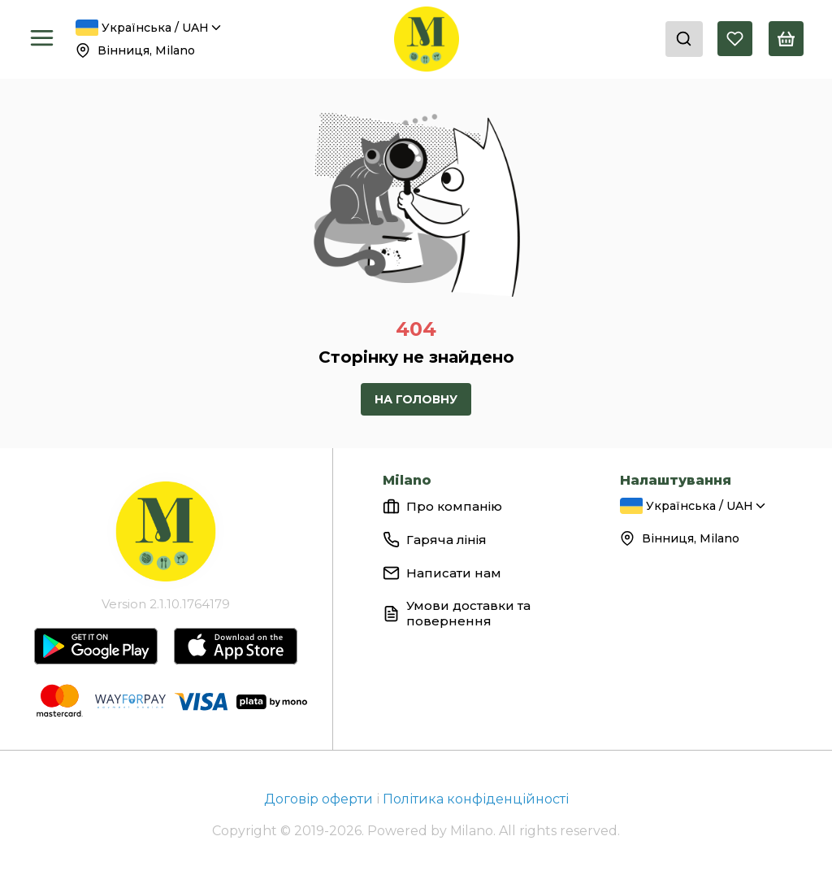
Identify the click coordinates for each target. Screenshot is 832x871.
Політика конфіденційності (476, 799)
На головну (416, 399)
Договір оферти (320, 799)
